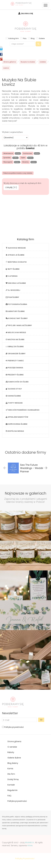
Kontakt (11, 784)
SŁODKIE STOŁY (14, 389)
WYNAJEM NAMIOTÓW (17, 417)
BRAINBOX (29, 842)
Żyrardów (6, 158)
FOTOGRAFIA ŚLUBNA (16, 304)
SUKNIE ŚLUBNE (13, 396)
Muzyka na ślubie (28, 62)
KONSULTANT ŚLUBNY (17, 318)
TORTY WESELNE (14, 403)
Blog (33, 38)
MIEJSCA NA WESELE (16, 332)
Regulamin (12, 790)
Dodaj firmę (13, 779)
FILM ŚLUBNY (12, 297)
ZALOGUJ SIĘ (27, 13)
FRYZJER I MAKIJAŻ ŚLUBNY (19, 325)
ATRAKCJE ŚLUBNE (15, 255)
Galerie (42, 38)
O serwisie (12, 747)
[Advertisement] (25, 215)
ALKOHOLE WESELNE (16, 248)
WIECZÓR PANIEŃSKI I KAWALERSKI (22, 410)
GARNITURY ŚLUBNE (15, 311)
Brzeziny (25, 162)
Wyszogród (7, 162)
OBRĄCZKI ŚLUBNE (15, 346)
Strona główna (9, 62)
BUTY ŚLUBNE (12, 269)
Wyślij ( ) (11, 187)
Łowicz (6, 68)
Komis (10, 768)
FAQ (9, 795)
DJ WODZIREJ (13, 290)
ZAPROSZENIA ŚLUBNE (16, 424)
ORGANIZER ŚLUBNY (15, 353)
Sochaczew (27, 153)
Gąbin (23, 158)
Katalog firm (13, 38)
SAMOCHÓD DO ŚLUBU (17, 381)
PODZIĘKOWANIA (14, 367)
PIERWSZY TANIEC (15, 360)
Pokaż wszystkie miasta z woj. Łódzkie (17, 173)
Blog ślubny (12, 763)
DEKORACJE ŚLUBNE (16, 283)
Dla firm (11, 774)
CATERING (12, 276)
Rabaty (10, 752)
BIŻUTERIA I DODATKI (16, 262)
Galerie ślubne (14, 757)
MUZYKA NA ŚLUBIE (15, 339)
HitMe (30, 845)
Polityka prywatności (14, 727)
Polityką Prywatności (24, 858)
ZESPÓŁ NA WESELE (15, 431)
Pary (25, 38)
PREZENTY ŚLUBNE (15, 374)
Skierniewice (8, 153)
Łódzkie (43, 62)
